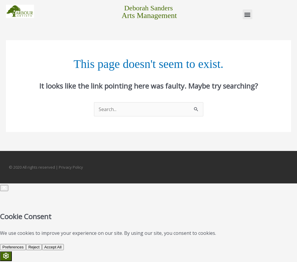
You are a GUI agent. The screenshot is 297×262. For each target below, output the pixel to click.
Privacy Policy (71, 167)
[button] (247, 14)
